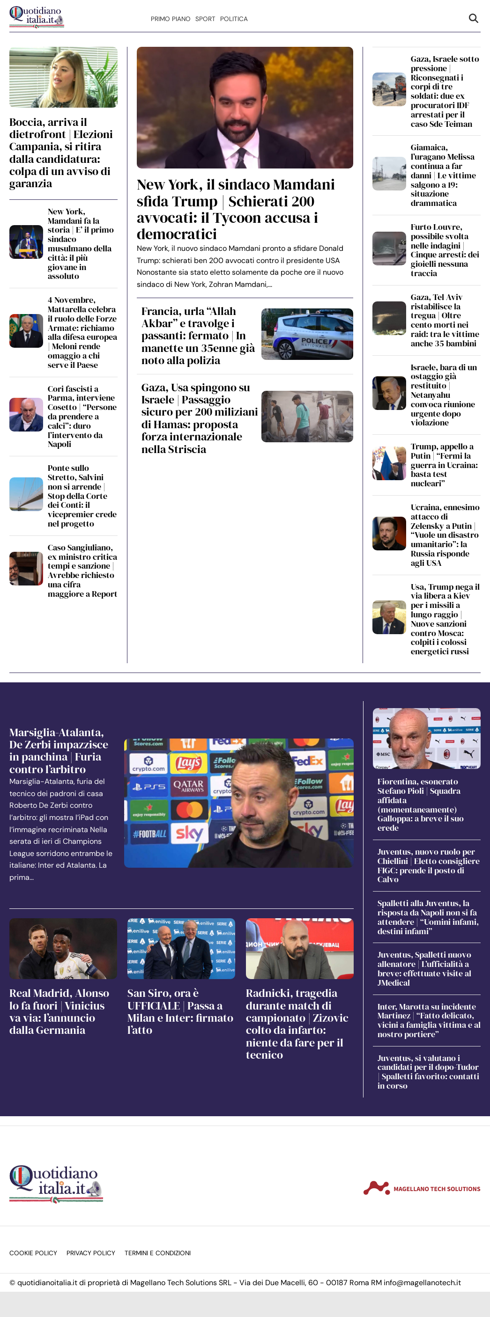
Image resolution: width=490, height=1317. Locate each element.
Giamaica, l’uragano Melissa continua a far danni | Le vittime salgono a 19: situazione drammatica (443, 175)
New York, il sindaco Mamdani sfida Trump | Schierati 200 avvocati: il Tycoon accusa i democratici (236, 209)
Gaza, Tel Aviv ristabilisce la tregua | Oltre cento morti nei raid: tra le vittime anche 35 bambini (445, 320)
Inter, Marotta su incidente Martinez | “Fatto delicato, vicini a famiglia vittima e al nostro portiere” (429, 1020)
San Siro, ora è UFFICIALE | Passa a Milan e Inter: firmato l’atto (180, 1011)
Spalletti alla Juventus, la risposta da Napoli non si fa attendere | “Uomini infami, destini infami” (428, 917)
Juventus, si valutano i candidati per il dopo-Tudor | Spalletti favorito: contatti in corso (428, 1071)
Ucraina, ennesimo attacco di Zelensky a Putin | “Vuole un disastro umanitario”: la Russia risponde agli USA (445, 535)
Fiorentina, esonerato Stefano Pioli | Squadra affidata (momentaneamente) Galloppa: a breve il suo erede (421, 805)
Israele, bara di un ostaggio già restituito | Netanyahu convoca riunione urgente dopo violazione (444, 395)
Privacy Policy (91, 1253)
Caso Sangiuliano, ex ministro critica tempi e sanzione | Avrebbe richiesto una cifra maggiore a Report (83, 570)
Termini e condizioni (158, 1253)
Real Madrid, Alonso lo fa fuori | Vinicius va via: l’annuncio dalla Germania (59, 1011)
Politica (234, 19)
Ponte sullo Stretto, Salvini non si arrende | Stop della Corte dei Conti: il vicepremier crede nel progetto (82, 495)
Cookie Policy (33, 1253)
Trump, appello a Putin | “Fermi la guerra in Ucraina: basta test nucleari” (444, 464)
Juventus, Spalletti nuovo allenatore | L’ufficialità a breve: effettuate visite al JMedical (424, 968)
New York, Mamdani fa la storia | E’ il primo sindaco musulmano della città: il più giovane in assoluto (81, 243)
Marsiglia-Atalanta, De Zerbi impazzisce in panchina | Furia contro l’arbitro (58, 750)
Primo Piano (171, 19)
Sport (205, 19)
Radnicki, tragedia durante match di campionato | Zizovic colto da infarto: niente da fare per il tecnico (297, 1023)
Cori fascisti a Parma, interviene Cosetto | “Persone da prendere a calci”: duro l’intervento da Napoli (82, 416)
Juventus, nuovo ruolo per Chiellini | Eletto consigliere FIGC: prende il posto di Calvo (429, 865)
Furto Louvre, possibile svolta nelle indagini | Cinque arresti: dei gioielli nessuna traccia (445, 250)
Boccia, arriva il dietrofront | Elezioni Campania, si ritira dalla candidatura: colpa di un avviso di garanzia (61, 152)
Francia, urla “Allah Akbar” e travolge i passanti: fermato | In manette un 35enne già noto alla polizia (198, 335)
